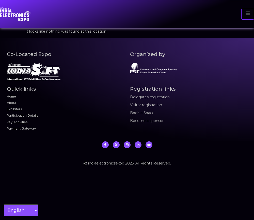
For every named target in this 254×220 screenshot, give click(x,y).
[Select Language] (21, 210)
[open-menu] (247, 14)
